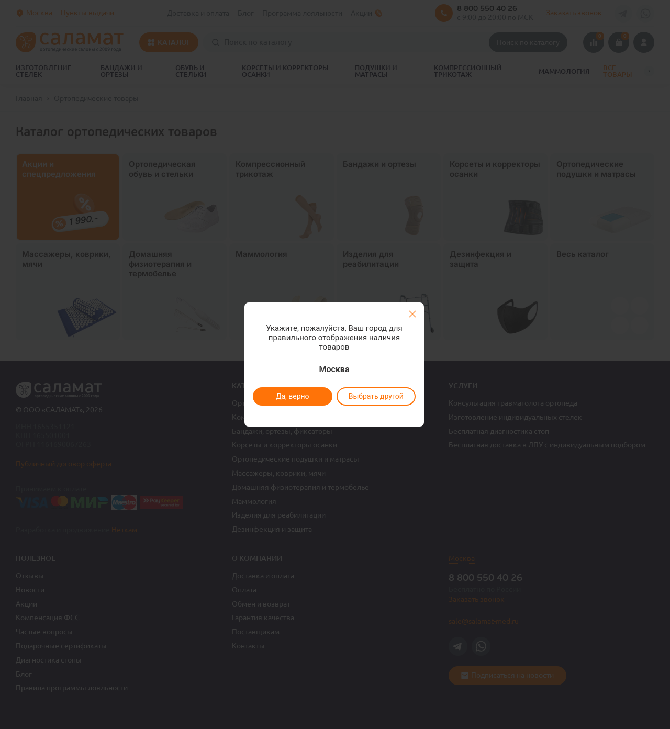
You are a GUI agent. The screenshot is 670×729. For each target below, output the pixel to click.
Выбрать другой (375, 396)
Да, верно (292, 396)
